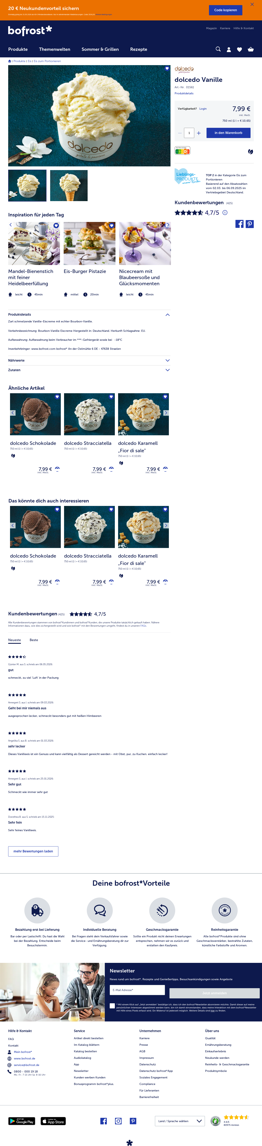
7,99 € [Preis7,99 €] (242, 109)
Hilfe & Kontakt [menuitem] (244, 28)
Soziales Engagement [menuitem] (153, 1076)
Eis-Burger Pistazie (85, 271)
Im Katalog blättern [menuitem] (86, 1043)
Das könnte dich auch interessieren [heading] (48, 503)
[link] (45, 31)
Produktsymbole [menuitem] (216, 1069)
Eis (29, 61)
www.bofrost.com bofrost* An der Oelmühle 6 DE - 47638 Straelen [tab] (64, 349)
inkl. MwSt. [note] (43, 474)
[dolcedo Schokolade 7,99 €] (35, 441)
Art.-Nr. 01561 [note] (184, 87)
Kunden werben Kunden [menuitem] (89, 1076)
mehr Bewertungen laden (33, 855)
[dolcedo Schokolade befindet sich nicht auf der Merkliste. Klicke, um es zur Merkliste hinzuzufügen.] (56, 397)
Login (203, 108)
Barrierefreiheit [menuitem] (149, 1096)
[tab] (228, 49)
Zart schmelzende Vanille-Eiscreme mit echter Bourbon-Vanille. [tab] (50, 321)
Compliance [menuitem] (147, 1083)
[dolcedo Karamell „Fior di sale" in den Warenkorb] (164, 470)
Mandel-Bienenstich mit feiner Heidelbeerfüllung (30, 277)
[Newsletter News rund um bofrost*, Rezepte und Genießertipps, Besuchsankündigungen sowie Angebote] (183, 994)
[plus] (198, 133)
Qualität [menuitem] (210, 1037)
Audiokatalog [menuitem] (82, 1056)
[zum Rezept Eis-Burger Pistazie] (89, 243)
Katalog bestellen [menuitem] (85, 1050)
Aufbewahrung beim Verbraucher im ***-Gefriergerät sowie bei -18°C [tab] (65, 340)
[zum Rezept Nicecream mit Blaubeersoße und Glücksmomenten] (145, 243)
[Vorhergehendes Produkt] (14, 397)
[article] (89, 252)
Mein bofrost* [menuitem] (20, 1050)
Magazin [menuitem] (211, 28)
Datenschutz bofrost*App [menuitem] (156, 1069)
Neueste (14, 644)
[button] (225, 10)
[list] (131, 926)
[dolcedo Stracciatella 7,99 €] (89, 441)
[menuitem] (18, 51)
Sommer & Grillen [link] (100, 49)
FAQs (143, 629)
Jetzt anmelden (242, 994)
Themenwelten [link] (54, 49)
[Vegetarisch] (250, 151)
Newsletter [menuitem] (81, 1069)
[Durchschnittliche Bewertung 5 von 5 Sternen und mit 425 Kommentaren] (224, 212)
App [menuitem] (76, 1063)
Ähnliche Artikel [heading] (26, 388)
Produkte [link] (18, 49)
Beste (34, 644)
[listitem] (34, 260)
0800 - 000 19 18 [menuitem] (23, 1070)
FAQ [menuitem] (11, 1037)
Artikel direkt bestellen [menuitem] (88, 1037)
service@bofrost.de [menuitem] (23, 1063)
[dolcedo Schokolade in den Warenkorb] (56, 470)
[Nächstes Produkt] (164, 397)
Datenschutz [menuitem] (147, 1063)
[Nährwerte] (183, 150)
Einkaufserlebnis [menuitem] (215, 1050)
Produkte (19, 61)
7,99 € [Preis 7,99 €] (42, 470)
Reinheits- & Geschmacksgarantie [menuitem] (227, 1063)
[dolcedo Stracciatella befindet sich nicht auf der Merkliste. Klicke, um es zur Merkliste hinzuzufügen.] (110, 397)
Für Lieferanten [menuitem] (149, 1089)
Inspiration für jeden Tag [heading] (36, 215)
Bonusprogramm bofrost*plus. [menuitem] (94, 1083)
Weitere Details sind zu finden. (207, 1011)
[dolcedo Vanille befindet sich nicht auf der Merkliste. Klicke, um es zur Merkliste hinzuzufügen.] (165, 69)
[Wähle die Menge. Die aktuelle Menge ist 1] (189, 133)
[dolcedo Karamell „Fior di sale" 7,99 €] (143, 441)
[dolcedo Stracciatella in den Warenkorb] (110, 470)
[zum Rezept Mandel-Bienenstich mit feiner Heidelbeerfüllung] (34, 243)
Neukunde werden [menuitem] (217, 1056)
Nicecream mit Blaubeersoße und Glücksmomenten (139, 277)
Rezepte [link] (138, 49)
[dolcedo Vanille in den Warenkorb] (229, 133)
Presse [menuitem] (143, 1043)
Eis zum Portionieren (47, 61)
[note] (227, 184)
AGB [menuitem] (142, 1050)
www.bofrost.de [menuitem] (21, 1057)
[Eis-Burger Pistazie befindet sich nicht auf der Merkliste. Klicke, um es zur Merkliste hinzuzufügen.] (111, 226)
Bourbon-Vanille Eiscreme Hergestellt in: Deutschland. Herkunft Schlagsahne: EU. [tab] (77, 331)
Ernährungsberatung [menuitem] (218, 1043)
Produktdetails (184, 93)
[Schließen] (252, 4)
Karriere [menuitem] (225, 28)
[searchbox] (161, 49)
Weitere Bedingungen (104, 14)
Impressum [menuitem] (146, 1056)
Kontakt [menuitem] (13, 1043)
